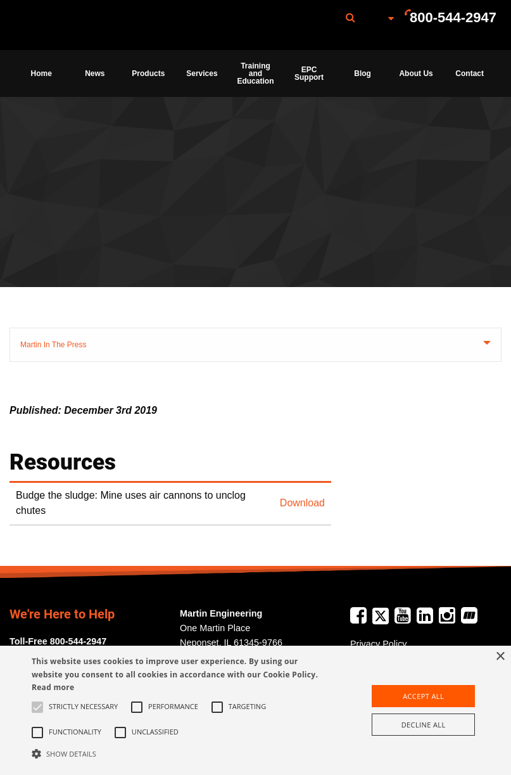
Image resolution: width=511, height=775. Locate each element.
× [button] (500, 657)
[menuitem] (78, 25)
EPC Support (309, 73)
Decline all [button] (423, 724)
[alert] (255, 710)
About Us (415, 73)
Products (148, 73)
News (94, 73)
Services (201, 73)
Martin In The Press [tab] (53, 344)
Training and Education (255, 73)
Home (41, 73)
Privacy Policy (378, 644)
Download (302, 502)
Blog (362, 73)
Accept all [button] (423, 696)
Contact (469, 73)
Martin (78, 25)
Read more (53, 687)
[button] (177, 753)
